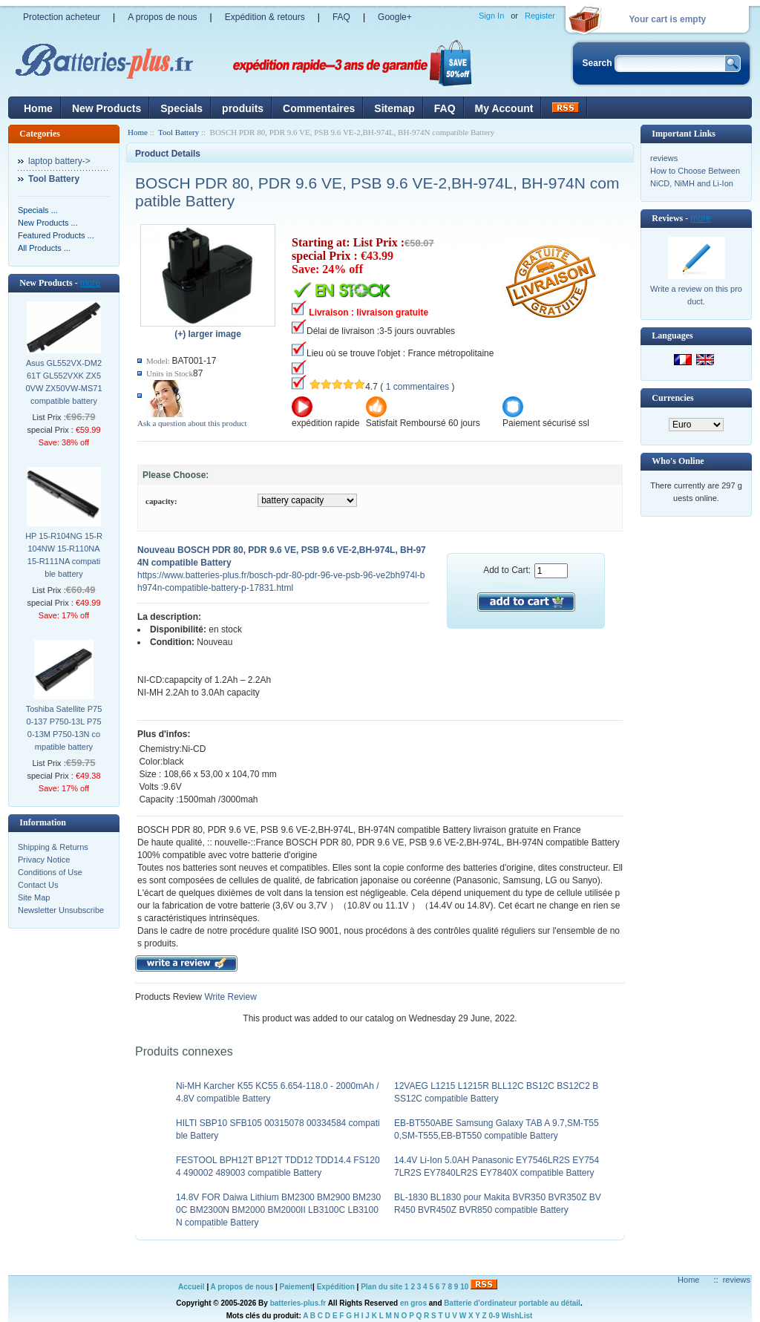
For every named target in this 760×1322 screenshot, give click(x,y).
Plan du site (381, 1287)
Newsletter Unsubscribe (61, 910)
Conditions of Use (50, 872)
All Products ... (44, 247)
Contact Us (38, 884)
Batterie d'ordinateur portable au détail (512, 1303)
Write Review (229, 997)
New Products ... (48, 222)
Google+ (395, 17)
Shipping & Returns (53, 846)
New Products (106, 108)
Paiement (296, 1287)
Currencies (672, 398)
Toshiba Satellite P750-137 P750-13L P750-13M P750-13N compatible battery (64, 727)
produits (242, 108)
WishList (517, 1316)
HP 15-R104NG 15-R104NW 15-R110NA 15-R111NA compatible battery (63, 554)
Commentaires (319, 108)
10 (464, 1287)
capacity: (161, 501)
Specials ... (38, 210)
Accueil (191, 1287)
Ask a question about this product (192, 423)
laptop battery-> (59, 161)
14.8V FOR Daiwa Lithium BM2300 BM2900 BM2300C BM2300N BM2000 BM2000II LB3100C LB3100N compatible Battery (278, 1210)
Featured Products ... (56, 235)
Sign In (491, 15)
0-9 (494, 1316)
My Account (504, 108)
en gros (413, 1303)
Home (38, 108)
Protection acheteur (61, 17)
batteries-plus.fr (298, 1303)
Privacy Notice (44, 859)
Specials (181, 108)
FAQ (341, 17)
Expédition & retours (265, 17)
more (90, 283)
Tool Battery (178, 132)
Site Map (34, 897)
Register (540, 15)
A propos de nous (162, 17)
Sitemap (394, 108)
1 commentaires (417, 387)
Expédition (336, 1287)
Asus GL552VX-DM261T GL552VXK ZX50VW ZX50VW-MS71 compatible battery (63, 382)
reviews (664, 158)
